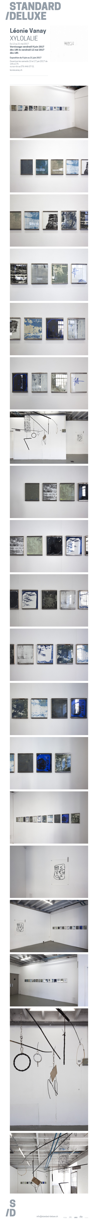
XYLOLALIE (24, 39)
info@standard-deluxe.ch (47, 1217)
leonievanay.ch (16, 70)
